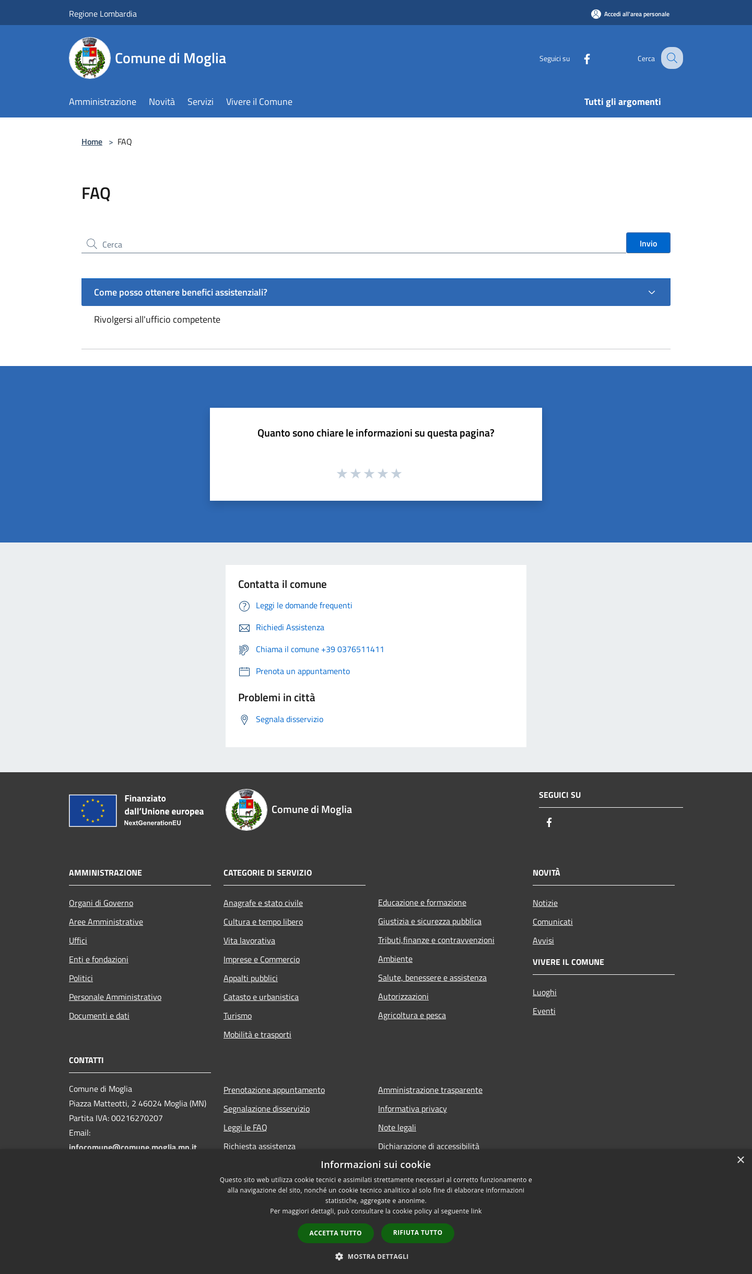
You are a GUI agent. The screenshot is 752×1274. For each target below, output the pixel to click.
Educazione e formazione (422, 902)
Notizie (545, 902)
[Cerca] (670, 57)
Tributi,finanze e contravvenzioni (436, 940)
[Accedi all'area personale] (630, 14)
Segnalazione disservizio (267, 1108)
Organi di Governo (101, 902)
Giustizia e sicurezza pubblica (429, 921)
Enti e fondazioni (98, 959)
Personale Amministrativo (115, 996)
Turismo (238, 1015)
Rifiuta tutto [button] (418, 1232)
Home (91, 141)
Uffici (78, 940)
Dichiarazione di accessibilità (428, 1146)
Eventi (544, 1011)
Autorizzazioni (403, 996)
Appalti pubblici (251, 978)
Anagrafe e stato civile (263, 902)
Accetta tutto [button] (336, 1233)
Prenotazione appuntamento (274, 1089)
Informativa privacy (412, 1108)
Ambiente (395, 958)
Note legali (397, 1127)
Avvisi (543, 940)
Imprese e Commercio (262, 959)
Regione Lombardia (103, 13)
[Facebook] (577, 58)
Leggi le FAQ (245, 1127)
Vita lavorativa (249, 940)
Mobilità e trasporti (257, 1034)
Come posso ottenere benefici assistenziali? (180, 292)
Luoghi (545, 992)
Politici (81, 978)
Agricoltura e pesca (412, 1015)
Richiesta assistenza (260, 1146)
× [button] (740, 1160)
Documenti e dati (99, 1015)
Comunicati (553, 921)
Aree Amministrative (106, 921)
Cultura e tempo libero (263, 921)
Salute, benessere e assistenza (432, 977)
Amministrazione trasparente (430, 1089)
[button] (376, 1256)
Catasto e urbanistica (261, 996)
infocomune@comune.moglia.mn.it (133, 1147)
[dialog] (376, 1211)
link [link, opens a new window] (476, 1211)
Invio (648, 243)
